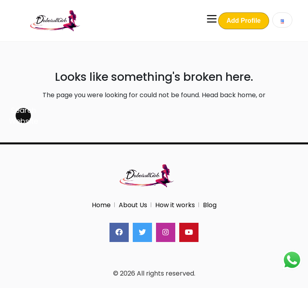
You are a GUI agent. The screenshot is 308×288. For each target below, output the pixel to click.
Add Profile (244, 20)
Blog (210, 205)
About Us (133, 205)
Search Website (23, 115)
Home (101, 205)
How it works (175, 205)
